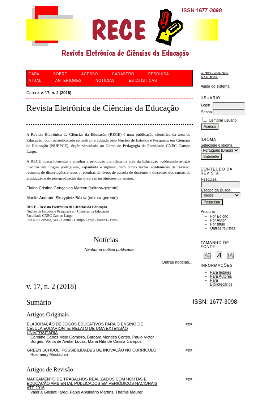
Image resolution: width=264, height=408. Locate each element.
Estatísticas (143, 81)
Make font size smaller (207, 255)
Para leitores (220, 272)
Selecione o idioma (217, 145)
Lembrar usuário (223, 120)
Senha (206, 112)
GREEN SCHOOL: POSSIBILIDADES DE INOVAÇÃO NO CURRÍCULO (92, 350)
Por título (217, 224)
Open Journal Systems (215, 75)
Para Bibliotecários (221, 282)
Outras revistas (222, 228)
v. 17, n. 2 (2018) (56, 93)
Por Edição (219, 216)
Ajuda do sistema (215, 86)
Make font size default (218, 255)
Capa (31, 93)
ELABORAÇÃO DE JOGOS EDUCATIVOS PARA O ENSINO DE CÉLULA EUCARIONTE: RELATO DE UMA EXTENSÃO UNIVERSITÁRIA (85, 328)
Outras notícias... (177, 262)
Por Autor (218, 220)
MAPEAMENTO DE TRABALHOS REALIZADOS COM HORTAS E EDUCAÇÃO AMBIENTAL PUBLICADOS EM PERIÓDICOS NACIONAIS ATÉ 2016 (92, 383)
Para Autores (221, 276)
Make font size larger (230, 255)
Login (205, 105)
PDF (189, 324)
